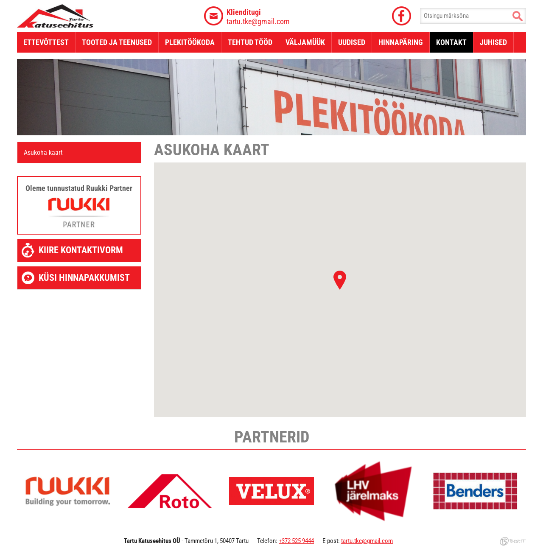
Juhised (493, 42)
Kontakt (451, 42)
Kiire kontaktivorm (81, 250)
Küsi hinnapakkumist (84, 277)
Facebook (401, 16)
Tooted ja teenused (117, 42)
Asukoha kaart (43, 152)
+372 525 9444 (296, 541)
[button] (339, 280)
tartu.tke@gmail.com (258, 16)
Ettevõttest (46, 42)
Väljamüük (305, 42)
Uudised (351, 42)
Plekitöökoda (190, 42)
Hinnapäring (400, 42)
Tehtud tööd (250, 42)
